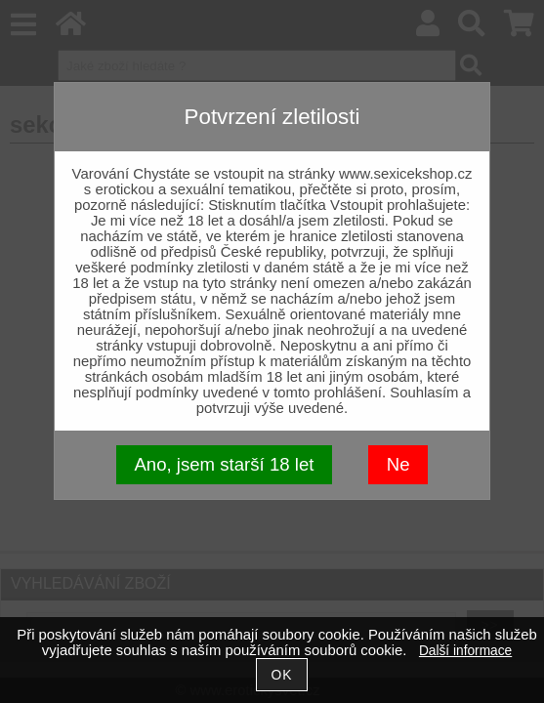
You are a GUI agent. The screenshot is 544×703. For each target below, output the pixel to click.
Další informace (465, 650)
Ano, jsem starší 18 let (224, 464)
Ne (398, 464)
